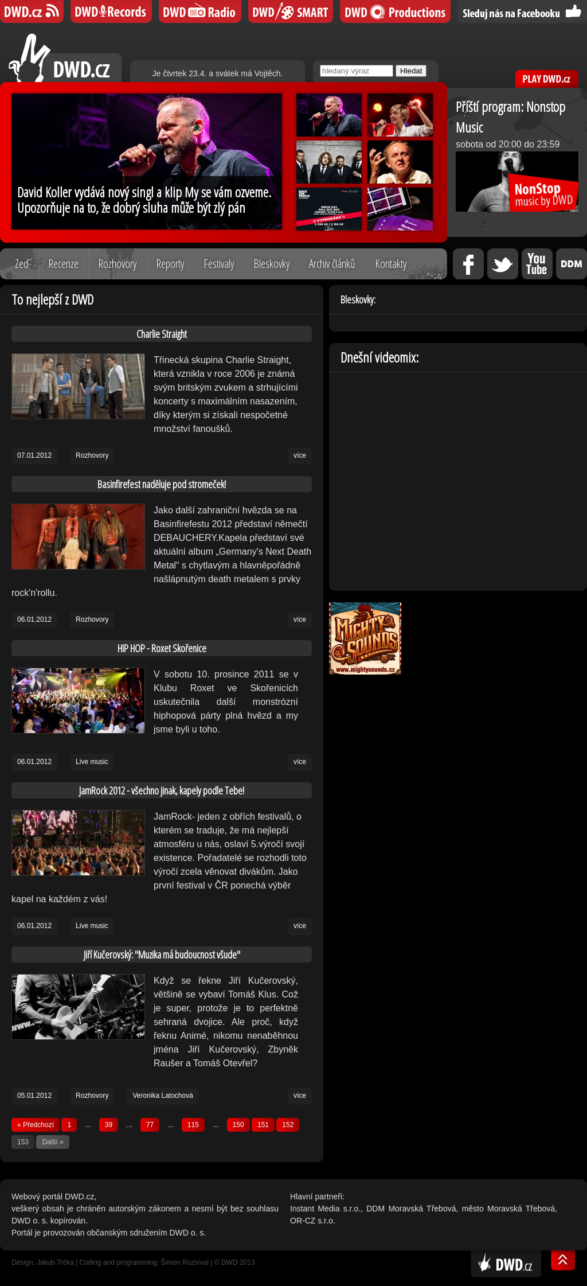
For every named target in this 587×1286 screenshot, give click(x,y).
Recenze (63, 263)
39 (108, 1125)
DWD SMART (290, 11)
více (300, 455)
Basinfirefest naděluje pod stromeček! (161, 484)
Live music (92, 762)
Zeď (22, 263)
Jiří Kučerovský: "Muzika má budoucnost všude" (162, 954)
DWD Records (111, 11)
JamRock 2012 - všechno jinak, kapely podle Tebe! (161, 790)
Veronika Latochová (162, 1096)
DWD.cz (65, 57)
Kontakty (390, 263)
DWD (32, 11)
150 (238, 1125)
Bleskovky (271, 263)
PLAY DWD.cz (546, 79)
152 (288, 1125)
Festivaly (219, 263)
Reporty (170, 263)
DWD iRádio (200, 11)
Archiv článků (332, 263)
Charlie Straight (161, 334)
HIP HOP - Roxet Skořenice (162, 648)
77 (150, 1125)
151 (263, 1125)
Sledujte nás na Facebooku (522, 11)
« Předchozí (35, 1125)
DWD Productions (395, 11)
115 (193, 1125)
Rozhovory (117, 263)
